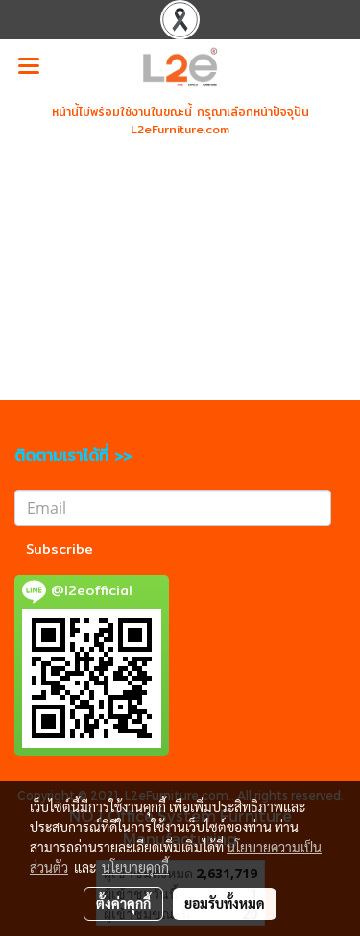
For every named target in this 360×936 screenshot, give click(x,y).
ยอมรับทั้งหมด (224, 903)
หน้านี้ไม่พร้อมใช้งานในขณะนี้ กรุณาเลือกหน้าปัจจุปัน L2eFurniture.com (180, 120)
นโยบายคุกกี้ (135, 867)
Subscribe (59, 549)
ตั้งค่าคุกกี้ (123, 903)
